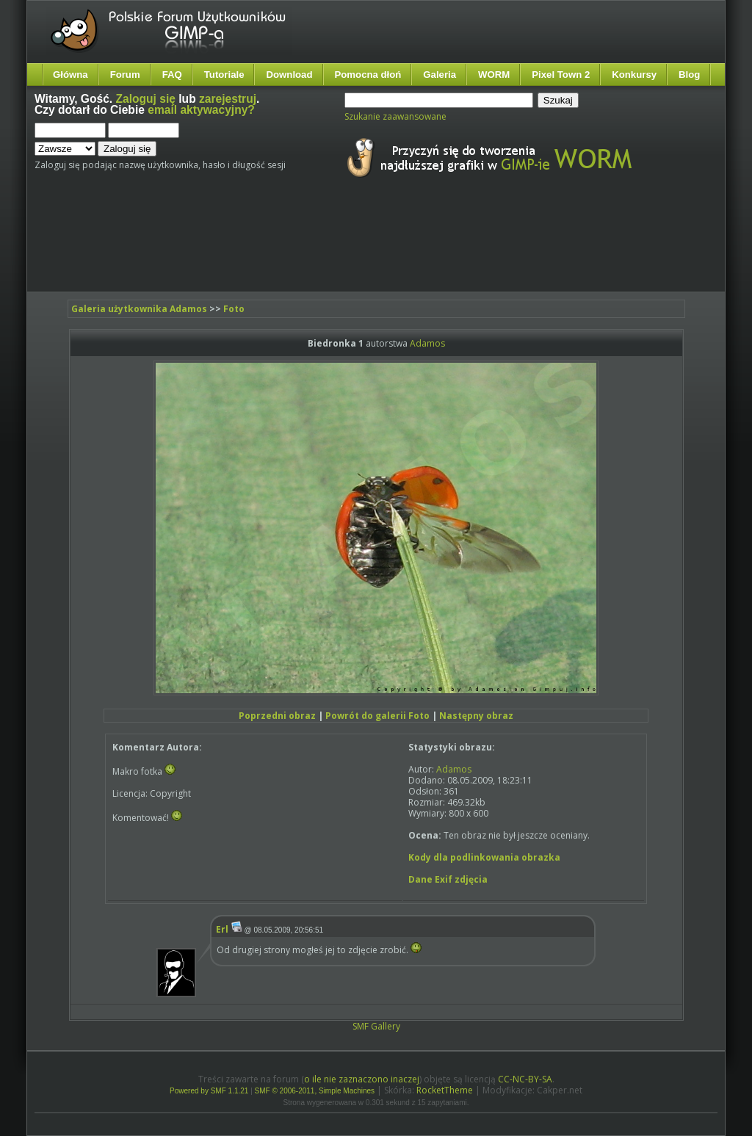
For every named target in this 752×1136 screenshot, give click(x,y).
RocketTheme (444, 1090)
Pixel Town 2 (561, 74)
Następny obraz (476, 715)
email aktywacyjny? (201, 110)
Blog (689, 74)
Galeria (439, 74)
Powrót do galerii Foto (377, 715)
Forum (125, 74)
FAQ (172, 74)
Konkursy (634, 74)
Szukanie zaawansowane (395, 116)
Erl (222, 929)
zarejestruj (227, 99)
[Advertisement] (310, 248)
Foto (234, 309)
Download (289, 74)
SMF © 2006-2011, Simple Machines (315, 1091)
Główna (70, 74)
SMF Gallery (376, 1026)
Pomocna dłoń (368, 74)
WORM (494, 74)
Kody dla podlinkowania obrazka (484, 857)
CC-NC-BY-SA (525, 1079)
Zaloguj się (146, 99)
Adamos (427, 343)
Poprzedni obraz (277, 715)
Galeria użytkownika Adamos (139, 309)
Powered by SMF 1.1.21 (209, 1091)
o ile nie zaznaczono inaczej (361, 1079)
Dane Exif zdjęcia (448, 879)
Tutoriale (224, 74)
